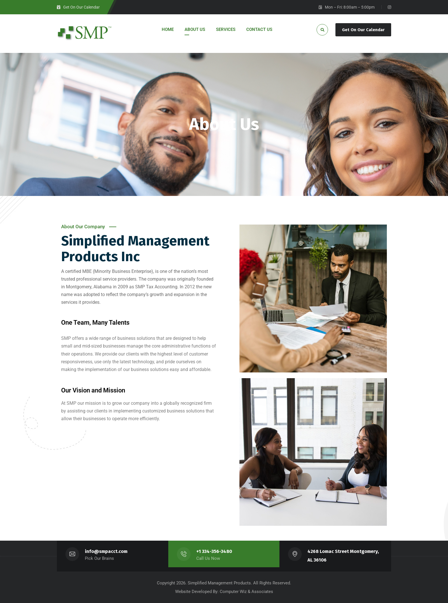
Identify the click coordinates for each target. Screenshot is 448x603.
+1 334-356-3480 (214, 551)
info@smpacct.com (106, 551)
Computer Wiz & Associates (246, 591)
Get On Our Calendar (363, 29)
